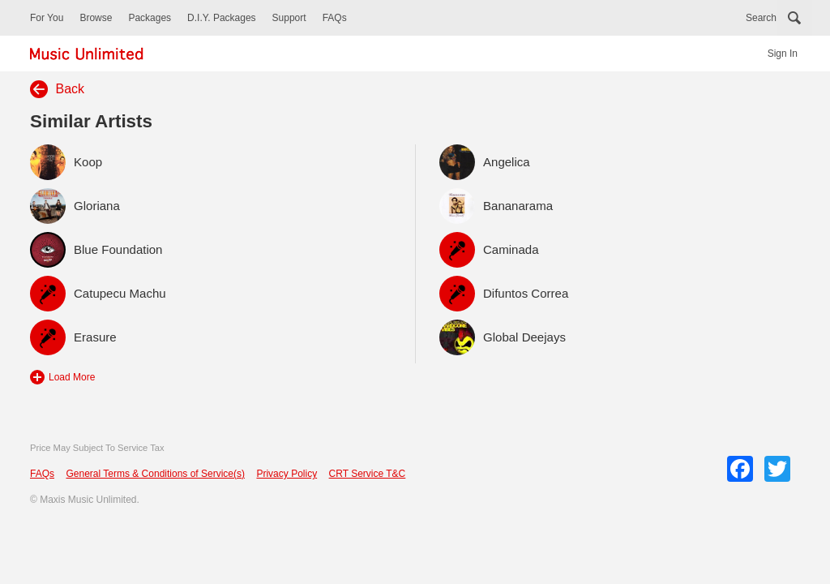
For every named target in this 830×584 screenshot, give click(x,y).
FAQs (335, 18)
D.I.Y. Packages (221, 18)
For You (46, 18)
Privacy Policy (286, 473)
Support (289, 18)
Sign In (783, 53)
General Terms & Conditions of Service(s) (155, 473)
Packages (149, 18)
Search (761, 18)
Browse (95, 18)
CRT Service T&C (367, 473)
